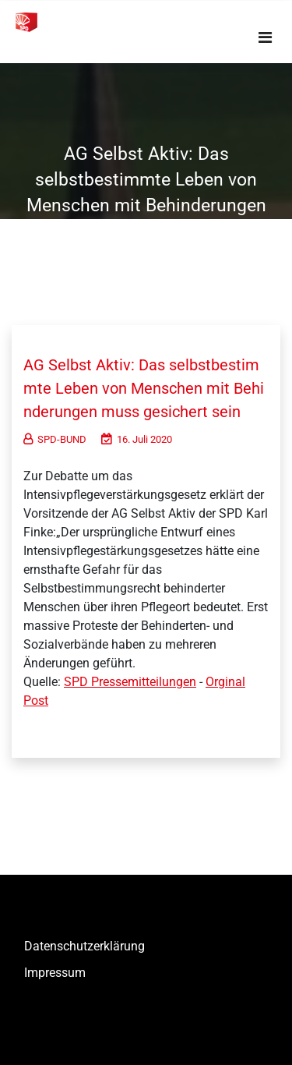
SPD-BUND (54, 439)
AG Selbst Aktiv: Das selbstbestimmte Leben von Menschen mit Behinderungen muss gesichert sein (143, 388)
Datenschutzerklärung (84, 946)
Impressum (55, 972)
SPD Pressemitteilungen (130, 681)
